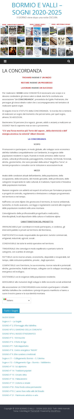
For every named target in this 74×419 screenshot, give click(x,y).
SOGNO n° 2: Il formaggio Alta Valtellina (19, 325)
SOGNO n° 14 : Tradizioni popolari (16, 370)
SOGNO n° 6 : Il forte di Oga (14, 342)
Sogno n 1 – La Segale (11, 321)
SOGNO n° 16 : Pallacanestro (14, 379)
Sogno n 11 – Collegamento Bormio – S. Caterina (23, 358)
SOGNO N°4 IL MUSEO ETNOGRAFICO (19, 333)
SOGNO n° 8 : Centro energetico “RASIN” (19, 350)
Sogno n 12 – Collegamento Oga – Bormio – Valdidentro (26, 362)
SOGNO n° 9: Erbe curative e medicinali (19, 354)
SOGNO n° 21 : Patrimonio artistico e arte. (20, 395)
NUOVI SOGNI (8, 317)
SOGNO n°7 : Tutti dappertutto (15, 346)
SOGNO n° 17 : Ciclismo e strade (16, 383)
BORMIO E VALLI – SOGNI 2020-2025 (37, 8)
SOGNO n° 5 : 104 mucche (13, 338)
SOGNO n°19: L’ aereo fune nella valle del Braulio (23, 391)
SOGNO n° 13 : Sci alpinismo (14, 366)
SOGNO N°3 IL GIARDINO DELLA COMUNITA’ (22, 329)
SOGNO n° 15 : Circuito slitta (14, 374)
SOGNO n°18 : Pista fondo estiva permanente (21, 387)
